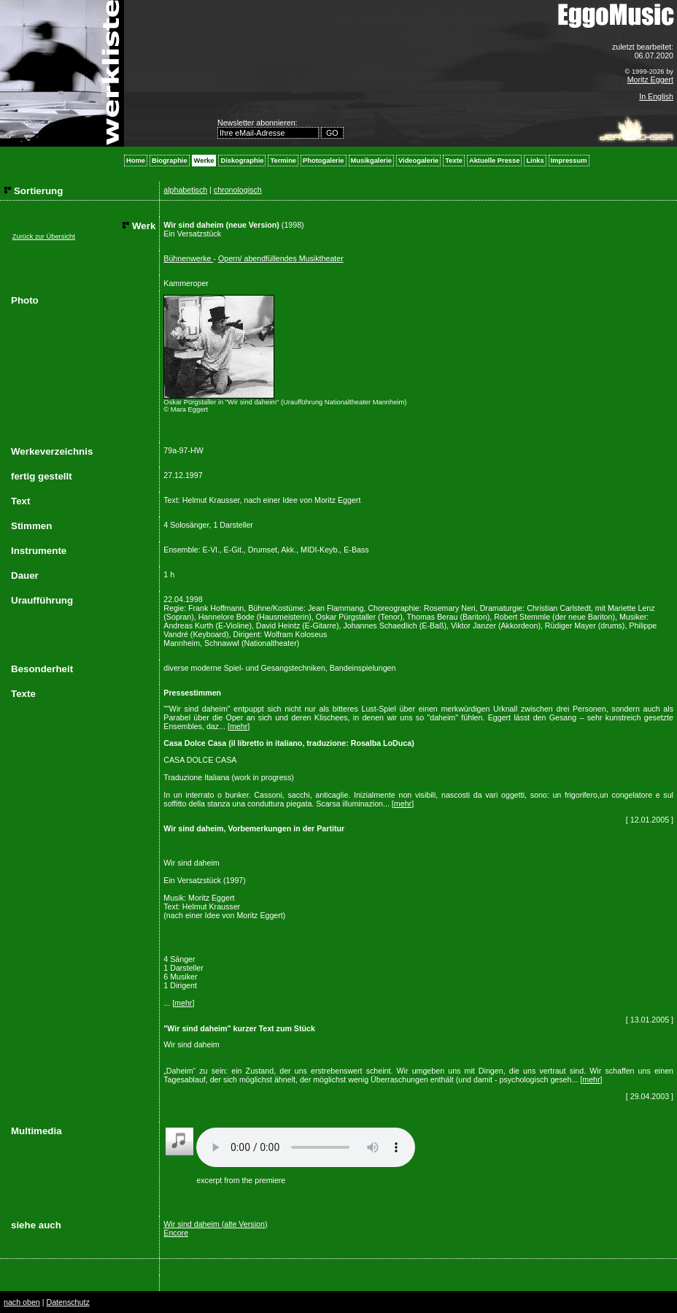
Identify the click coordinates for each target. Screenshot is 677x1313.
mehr (238, 726)
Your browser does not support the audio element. (305, 1147)
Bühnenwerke (188, 258)
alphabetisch (185, 189)
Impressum (569, 160)
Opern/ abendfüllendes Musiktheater (281, 258)
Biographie (169, 160)
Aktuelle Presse (494, 160)
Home (135, 160)
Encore (175, 1232)
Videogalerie (418, 160)
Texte (454, 160)
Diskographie (241, 160)
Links (534, 160)
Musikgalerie (371, 160)
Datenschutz (67, 1302)
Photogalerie (323, 160)
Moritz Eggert (650, 79)
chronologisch (238, 189)
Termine (283, 160)
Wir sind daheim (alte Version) (215, 1224)
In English (656, 96)
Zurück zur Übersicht (43, 236)
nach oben (22, 1302)
